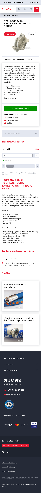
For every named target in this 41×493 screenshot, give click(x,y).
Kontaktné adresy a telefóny (14, 415)
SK (30, 2)
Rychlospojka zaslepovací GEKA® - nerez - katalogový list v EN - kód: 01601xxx (19, 264)
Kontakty (19, 2)
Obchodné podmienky (8, 467)
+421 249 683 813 (9, 2)
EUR (35, 2)
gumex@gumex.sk (12, 120)
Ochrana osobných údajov (9, 463)
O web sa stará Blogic (8, 471)
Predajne (9, 123)
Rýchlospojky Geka (11, 15)
